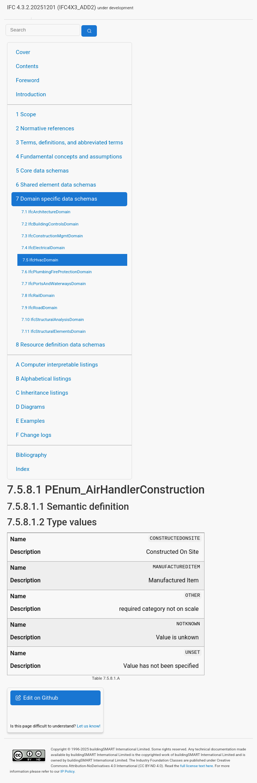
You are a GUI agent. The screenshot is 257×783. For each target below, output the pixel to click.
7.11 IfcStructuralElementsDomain (53, 331)
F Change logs (33, 435)
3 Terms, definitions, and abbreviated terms (69, 142)
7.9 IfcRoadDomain (39, 307)
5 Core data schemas (42, 170)
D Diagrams (30, 407)
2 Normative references (45, 128)
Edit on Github (37, 698)
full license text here (196, 766)
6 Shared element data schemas (56, 184)
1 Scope (26, 114)
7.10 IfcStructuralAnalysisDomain (52, 319)
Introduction (31, 94)
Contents (27, 66)
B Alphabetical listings (43, 378)
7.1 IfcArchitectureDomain (45, 211)
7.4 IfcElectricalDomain (43, 247)
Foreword (28, 80)
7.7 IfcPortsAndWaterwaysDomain (53, 283)
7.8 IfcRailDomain (38, 295)
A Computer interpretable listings (57, 364)
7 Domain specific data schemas (56, 198)
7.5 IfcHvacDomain (40, 259)
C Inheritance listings (42, 392)
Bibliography (31, 455)
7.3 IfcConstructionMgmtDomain (52, 235)
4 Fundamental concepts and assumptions (69, 156)
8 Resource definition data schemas (60, 344)
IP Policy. (68, 771)
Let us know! (89, 726)
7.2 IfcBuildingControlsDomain (49, 224)
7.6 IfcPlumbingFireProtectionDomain (56, 271)
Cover (23, 52)
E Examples (30, 421)
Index (23, 469)
